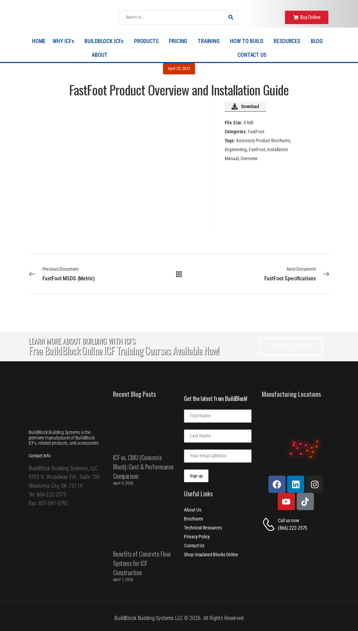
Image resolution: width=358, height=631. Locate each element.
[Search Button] (231, 17)
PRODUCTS (148, 41)
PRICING (180, 41)
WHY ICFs (65, 41)
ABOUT (101, 55)
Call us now (288, 520)
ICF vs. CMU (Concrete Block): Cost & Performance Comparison (143, 466)
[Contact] (270, 524)
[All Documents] (179, 274)
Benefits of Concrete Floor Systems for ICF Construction (142, 563)
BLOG (318, 41)
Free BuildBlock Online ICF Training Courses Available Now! (124, 350)
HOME (38, 41)
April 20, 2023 (179, 68)
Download (245, 106)
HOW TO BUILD (248, 41)
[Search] (171, 17)
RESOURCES (289, 41)
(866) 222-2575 (292, 528)
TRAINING (210, 41)
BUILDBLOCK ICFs (105, 41)
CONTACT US (251, 55)
